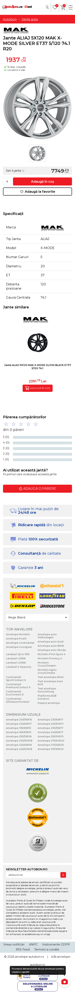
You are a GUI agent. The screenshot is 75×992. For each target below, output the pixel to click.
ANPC (33, 944)
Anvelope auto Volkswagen (47, 636)
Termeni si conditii (46, 949)
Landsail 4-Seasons (18, 666)
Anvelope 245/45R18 (19, 744)
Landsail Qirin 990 (18, 654)
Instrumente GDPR (56, 944)
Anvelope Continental (20, 642)
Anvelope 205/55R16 (19, 719)
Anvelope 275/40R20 (51, 740)
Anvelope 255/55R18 (19, 736)
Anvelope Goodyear (19, 646)
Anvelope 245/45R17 (50, 732)
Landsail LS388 (16, 662)
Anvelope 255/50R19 (50, 736)
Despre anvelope (49, 702)
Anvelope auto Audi (51, 641)
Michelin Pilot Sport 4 (51, 654)
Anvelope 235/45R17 (50, 719)
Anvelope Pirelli (16, 638)
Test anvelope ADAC (51, 677)
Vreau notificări (13, 944)
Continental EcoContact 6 (15, 693)
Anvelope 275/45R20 (51, 744)
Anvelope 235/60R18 (19, 740)
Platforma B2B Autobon (47, 697)
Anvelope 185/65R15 (18, 732)
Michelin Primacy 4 (50, 658)
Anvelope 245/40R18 (19, 749)
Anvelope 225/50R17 (51, 723)
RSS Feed (23, 949)
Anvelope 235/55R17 (50, 728)
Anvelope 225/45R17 (19, 723)
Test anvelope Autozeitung (47, 690)
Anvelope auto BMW (51, 645)
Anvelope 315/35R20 (51, 749)
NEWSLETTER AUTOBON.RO (26, 869)
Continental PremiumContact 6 (18, 686)
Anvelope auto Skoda (52, 650)
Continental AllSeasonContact (17, 700)
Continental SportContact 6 (16, 679)
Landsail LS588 (16, 658)
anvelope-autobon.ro (29, 957)
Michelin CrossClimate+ (47, 664)
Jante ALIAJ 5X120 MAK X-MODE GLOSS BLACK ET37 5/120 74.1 (37, 367)
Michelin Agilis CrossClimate (47, 671)
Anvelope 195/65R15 (18, 728)
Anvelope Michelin (18, 634)
